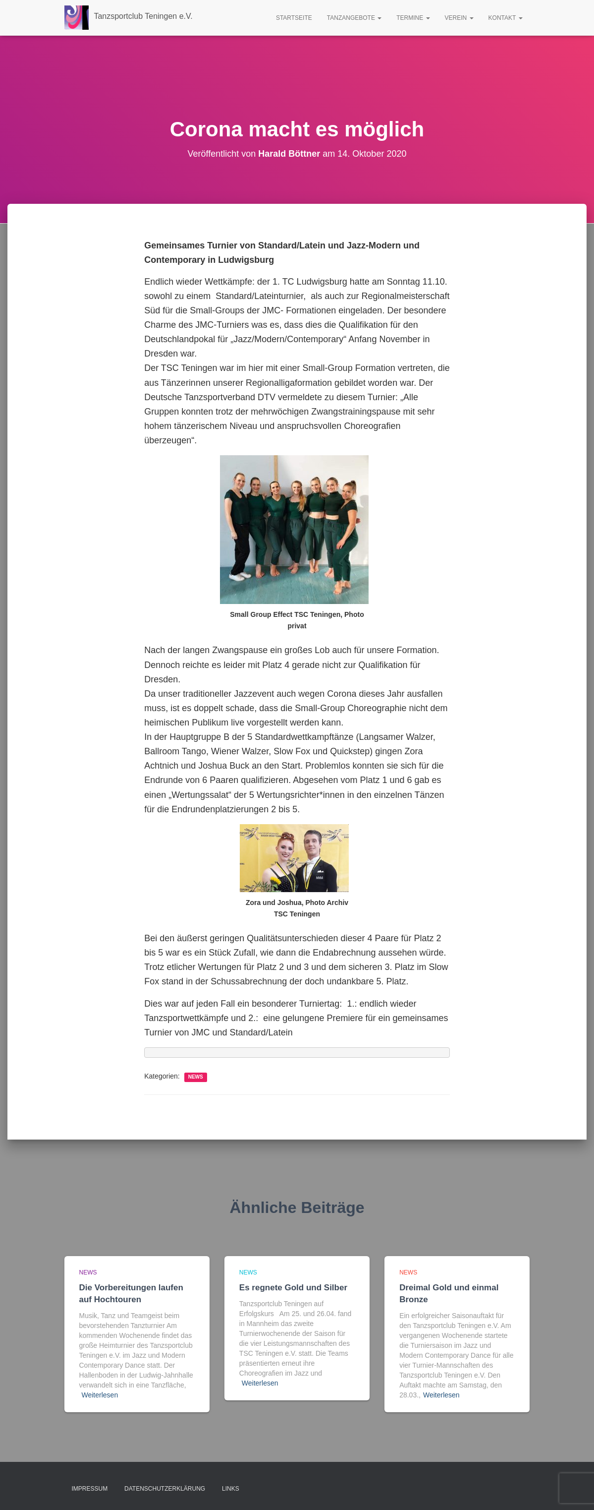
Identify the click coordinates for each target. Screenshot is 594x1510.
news (195, 1077)
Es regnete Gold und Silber (293, 1287)
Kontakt (505, 17)
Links (230, 1488)
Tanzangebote (354, 17)
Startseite (294, 17)
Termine (413, 17)
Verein (459, 17)
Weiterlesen (100, 1395)
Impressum (90, 1488)
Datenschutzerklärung (164, 1488)
